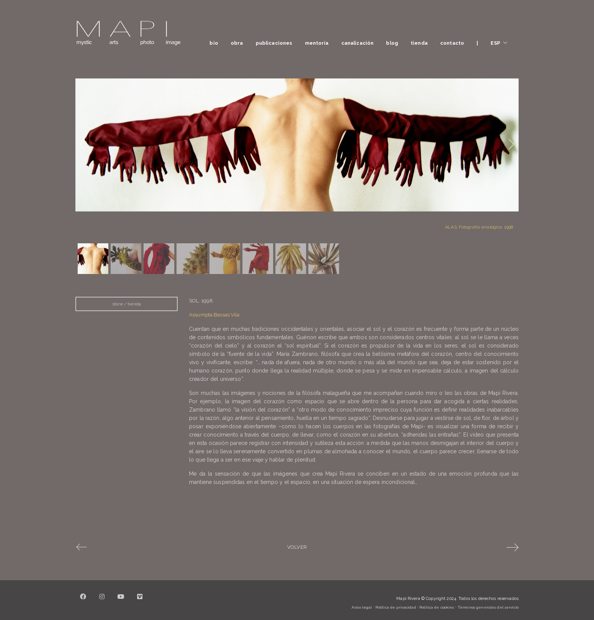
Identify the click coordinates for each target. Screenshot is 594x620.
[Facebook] (83, 601)
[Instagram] (101, 601)
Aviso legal (362, 607)
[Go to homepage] (128, 33)
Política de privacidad (395, 607)
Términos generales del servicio (488, 607)
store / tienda (126, 304)
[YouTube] (120, 601)
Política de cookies (436, 607)
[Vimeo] (139, 601)
